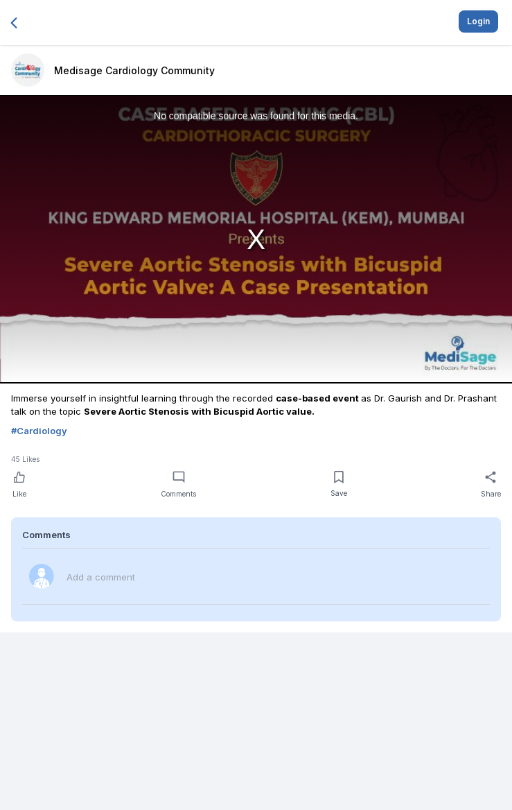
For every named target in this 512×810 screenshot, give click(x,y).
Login (478, 21)
